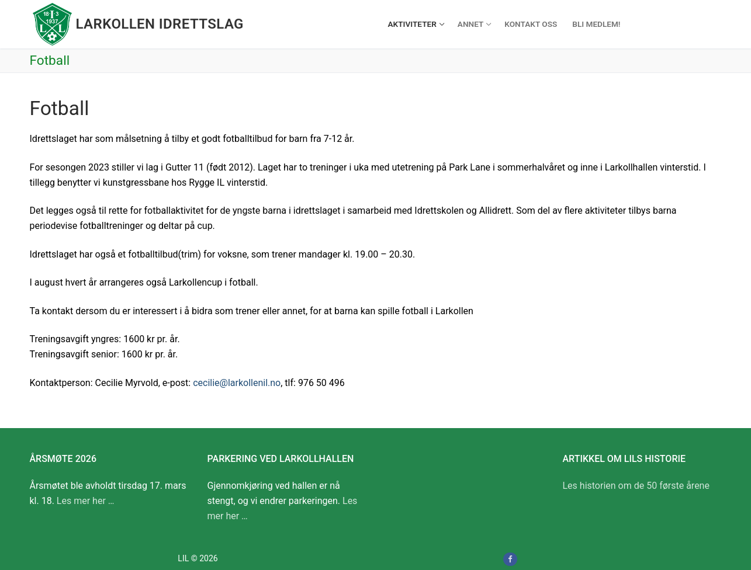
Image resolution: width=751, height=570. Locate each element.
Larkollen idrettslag (160, 24)
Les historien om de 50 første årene (636, 485)
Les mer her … (86, 500)
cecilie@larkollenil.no (237, 382)
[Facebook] (510, 559)
